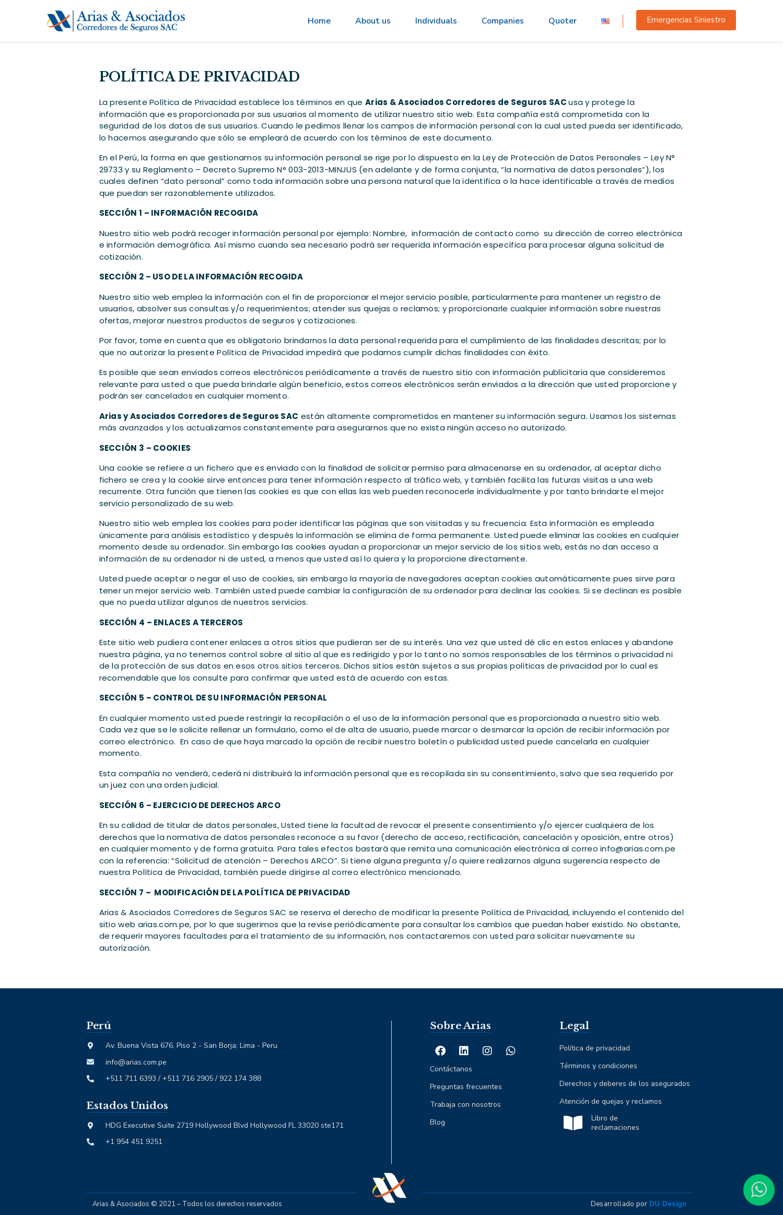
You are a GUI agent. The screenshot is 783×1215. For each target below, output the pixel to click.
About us (373, 21)
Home (319, 21)
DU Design (668, 1204)
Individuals (436, 21)
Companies (503, 21)
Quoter (562, 21)
